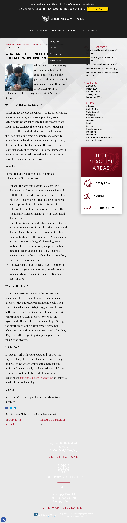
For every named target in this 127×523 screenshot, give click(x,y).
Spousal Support (94, 140)
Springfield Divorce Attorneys (17, 44)
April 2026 (91, 86)
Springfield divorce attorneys (36, 377)
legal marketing (82, 515)
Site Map (50, 507)
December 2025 (94, 97)
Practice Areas (57, 31)
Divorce (40, 44)
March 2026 (92, 88)
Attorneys (42, 31)
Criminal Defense (94, 117)
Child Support (92, 112)
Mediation (91, 132)
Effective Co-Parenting (53, 419)
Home (31, 31)
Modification (92, 134)
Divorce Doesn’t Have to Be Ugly (101, 68)
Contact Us (93, 31)
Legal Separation (94, 129)
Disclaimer (74, 507)
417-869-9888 (50, 8)
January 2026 (92, 94)
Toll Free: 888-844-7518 (63, 497)
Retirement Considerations (99, 137)
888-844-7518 (77, 8)
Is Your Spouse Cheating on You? (101, 64)
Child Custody (92, 109)
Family (89, 123)
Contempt (90, 115)
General (89, 126)
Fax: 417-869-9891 (63, 501)
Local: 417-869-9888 (64, 494)
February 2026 (93, 91)
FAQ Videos (72, 31)
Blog (82, 31)
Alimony (90, 106)
